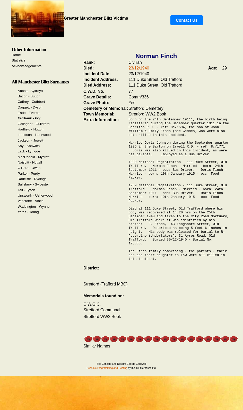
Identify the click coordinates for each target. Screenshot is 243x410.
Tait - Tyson (26, 190)
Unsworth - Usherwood (35, 195)
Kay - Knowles (29, 146)
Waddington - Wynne (34, 206)
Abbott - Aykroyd (30, 91)
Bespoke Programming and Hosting (106, 397)
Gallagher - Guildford (34, 124)
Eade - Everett (29, 113)
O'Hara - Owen (29, 168)
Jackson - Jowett (30, 140)
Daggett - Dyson (30, 107)
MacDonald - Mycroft (33, 157)
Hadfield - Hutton (31, 129)
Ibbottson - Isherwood (34, 135)
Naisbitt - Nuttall (30, 162)
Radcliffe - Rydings (32, 179)
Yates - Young (28, 212)
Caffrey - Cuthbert (31, 102)
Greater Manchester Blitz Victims (69, 18)
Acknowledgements (26, 66)
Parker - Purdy (29, 173)
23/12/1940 (138, 68)
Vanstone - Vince (31, 201)
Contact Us (186, 20)
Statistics (18, 60)
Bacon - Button (29, 96)
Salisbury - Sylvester (33, 184)
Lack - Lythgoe (29, 151)
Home (16, 55)
